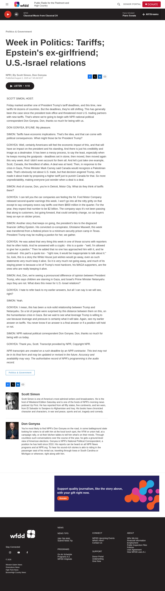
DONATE (153, 4)
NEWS (61, 528)
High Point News (12, 570)
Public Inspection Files (137, 545)
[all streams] (150, 14)
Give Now (96, 561)
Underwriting (98, 559)
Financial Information (136, 540)
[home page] (21, 4)
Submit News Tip (65, 541)
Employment (132, 543)
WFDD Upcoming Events (103, 538)
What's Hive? (98, 540)
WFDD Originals (65, 559)
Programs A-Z (64, 557)
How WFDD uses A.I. (136, 552)
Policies (130, 547)
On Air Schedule (65, 554)
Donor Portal (132, 4)
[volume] (16, 14)
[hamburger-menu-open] (7, 4)
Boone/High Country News (16, 572)
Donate (63, 498)
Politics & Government (19, 31)
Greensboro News (13, 567)
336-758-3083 (64, 538)
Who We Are (132, 538)
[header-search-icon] (118, 4)
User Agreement (134, 550)
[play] (8, 14)
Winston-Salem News (14, 565)
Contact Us (97, 543)
